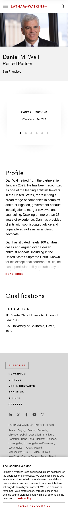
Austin (12, 430)
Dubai (23, 434)
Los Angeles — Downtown (39, 443)
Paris (43, 456)
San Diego (14, 460)
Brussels (42, 430)
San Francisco (30, 460)
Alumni (14, 398)
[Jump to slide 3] (31, 133)
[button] (34, 266)
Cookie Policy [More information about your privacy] (23, 508)
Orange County (29, 456)
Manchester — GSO (20, 452)
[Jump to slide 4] (37, 133)
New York (14, 456)
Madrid (38, 447)
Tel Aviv (43, 465)
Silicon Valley (16, 465)
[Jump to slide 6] (47, 133)
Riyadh (53, 456)
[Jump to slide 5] (42, 133)
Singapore (31, 465)
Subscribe (17, 365)
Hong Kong (27, 439)
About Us (16, 392)
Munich (46, 452)
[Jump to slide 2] (26, 133)
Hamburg (14, 439)
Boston (32, 430)
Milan (37, 452)
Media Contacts (22, 386)
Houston (40, 439)
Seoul (44, 460)
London (52, 439)
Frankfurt (48, 434)
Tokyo (53, 465)
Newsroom (17, 374)
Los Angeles (15, 443)
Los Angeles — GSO (20, 447)
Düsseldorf (35, 434)
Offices (15, 380)
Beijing (21, 430)
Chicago (13, 434)
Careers (16, 404)
